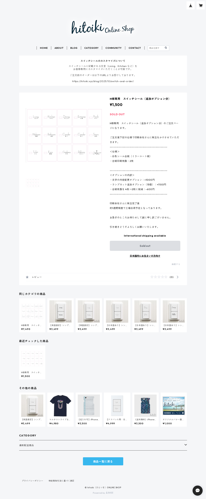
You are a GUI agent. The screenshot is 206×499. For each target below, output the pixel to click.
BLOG (74, 47)
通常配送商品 (26, 445)
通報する (176, 264)
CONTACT (135, 47)
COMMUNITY (113, 47)
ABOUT (59, 47)
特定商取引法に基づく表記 (62, 480)
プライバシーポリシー (32, 480)
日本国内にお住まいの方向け (145, 255)
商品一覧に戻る (103, 461)
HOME (44, 47)
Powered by (103, 493)
